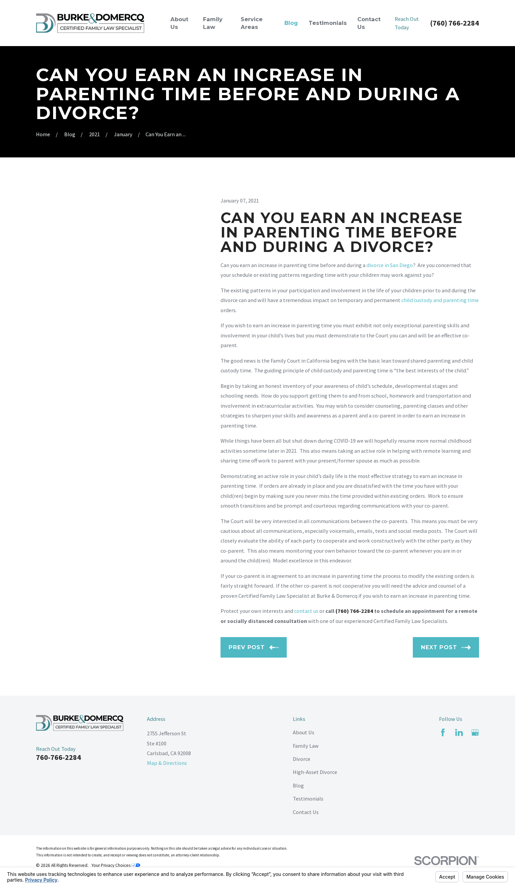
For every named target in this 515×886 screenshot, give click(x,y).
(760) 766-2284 (454, 23)
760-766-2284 (58, 757)
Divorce (301, 758)
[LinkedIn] (459, 732)
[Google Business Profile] (475, 732)
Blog (298, 785)
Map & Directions (167, 763)
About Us (303, 732)
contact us (306, 610)
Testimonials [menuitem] (328, 23)
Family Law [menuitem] (213, 23)
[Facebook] (443, 732)
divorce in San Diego (389, 265)
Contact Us (306, 812)
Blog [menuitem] (291, 23)
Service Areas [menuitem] (252, 23)
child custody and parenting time (440, 300)
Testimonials (308, 798)
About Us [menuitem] (179, 23)
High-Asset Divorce (315, 772)
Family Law (306, 745)
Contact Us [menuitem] (369, 23)
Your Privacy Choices (115, 865)
